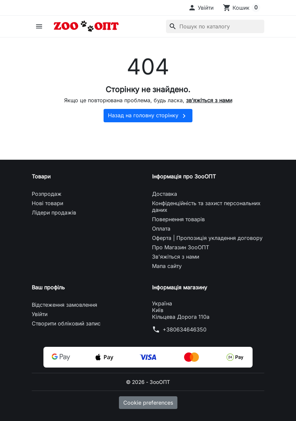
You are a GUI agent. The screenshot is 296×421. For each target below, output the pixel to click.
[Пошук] (215, 26)
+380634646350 (184, 329)
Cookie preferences (148, 402)
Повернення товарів (178, 219)
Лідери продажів (54, 212)
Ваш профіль (48, 287)
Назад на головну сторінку (148, 116)
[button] (200, 8)
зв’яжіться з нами (209, 100)
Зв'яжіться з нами (175, 256)
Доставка (164, 193)
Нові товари (47, 203)
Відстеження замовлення (64, 304)
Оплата (161, 228)
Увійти (39, 314)
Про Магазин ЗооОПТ (180, 247)
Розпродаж (46, 193)
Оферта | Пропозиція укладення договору (207, 238)
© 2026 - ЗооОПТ (148, 382)
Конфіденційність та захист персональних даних (206, 206)
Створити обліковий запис (66, 323)
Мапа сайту (167, 266)
